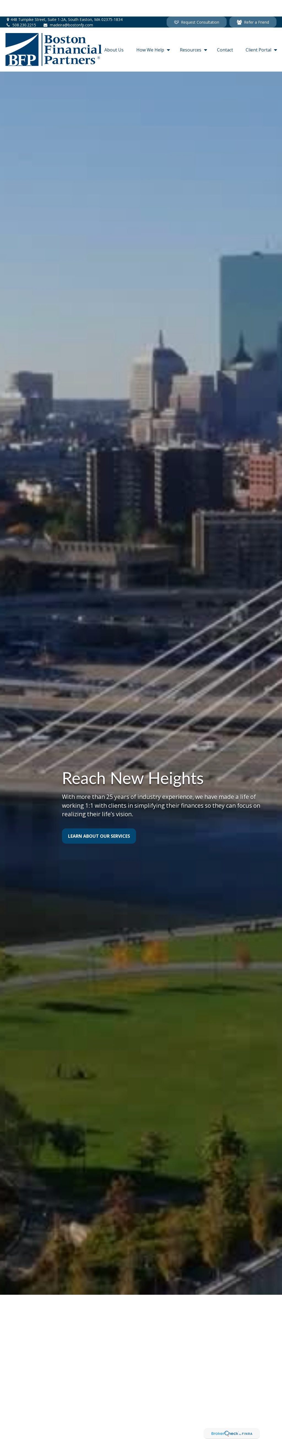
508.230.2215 (21, 8)
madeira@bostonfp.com (68, 8)
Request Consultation (196, 5)
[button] (114, 33)
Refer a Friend (253, 5)
